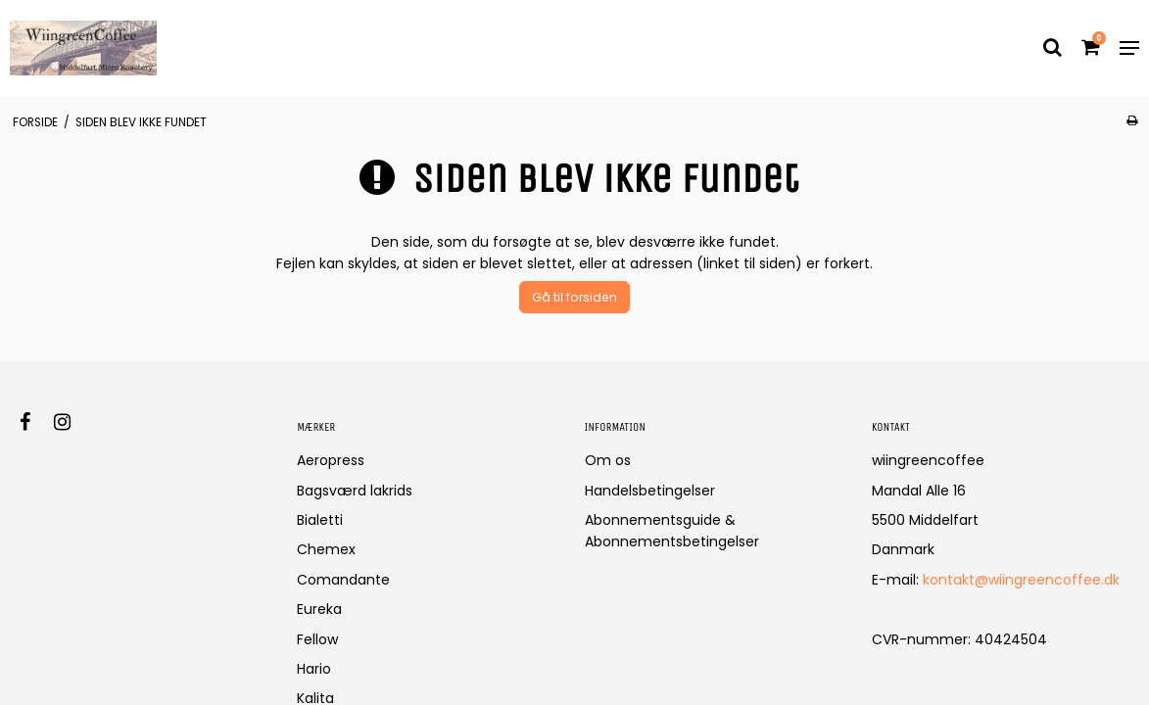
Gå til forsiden (574, 297)
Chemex (326, 549)
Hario (314, 669)
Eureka (319, 609)
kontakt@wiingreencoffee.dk (1021, 579)
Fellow (317, 639)
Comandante (343, 579)
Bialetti (320, 520)
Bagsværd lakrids (354, 490)
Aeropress (330, 460)
